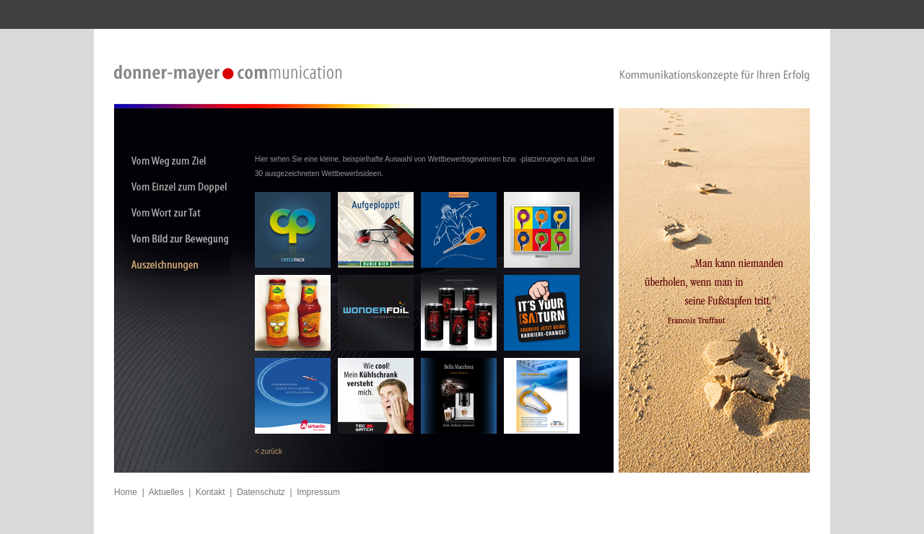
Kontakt (210, 492)
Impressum (318, 492)
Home (125, 492)
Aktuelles (166, 492)
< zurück (268, 451)
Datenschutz (261, 492)
